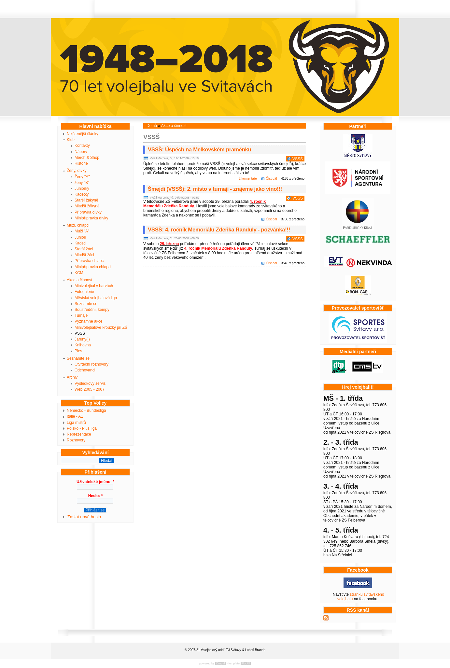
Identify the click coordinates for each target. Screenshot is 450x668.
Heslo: (95, 496)
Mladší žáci (84, 255)
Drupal (220, 663)
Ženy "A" (82, 176)
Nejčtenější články (82, 134)
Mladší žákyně (87, 206)
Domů (152, 125)
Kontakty (82, 145)
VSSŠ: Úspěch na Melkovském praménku (199, 149)
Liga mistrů (76, 422)
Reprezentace (79, 434)
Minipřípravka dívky (91, 218)
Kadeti (80, 243)
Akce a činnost (79, 280)
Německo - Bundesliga (86, 410)
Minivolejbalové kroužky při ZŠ (101, 327)
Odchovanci (85, 370)
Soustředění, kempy (92, 309)
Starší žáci (84, 249)
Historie (81, 163)
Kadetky (82, 194)
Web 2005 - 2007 (90, 389)
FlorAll (246, 663)
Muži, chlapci (78, 225)
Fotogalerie (84, 291)
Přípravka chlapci (90, 260)
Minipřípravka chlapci (93, 267)
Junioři (80, 237)
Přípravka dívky (88, 212)
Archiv (72, 377)
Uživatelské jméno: (95, 482)
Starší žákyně (86, 200)
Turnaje (81, 315)
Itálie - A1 (75, 416)
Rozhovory (76, 440)
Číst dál (271, 178)
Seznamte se (86, 303)
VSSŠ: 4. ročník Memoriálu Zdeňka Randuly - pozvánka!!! (219, 230)
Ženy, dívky (76, 170)
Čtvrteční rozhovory (91, 364)
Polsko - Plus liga (82, 428)
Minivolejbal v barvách (94, 286)
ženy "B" (82, 182)
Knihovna (83, 345)
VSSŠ (80, 333)
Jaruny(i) (82, 339)
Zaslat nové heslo (84, 516)
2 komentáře (248, 178)
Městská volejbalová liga (96, 298)
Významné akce (88, 321)
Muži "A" (82, 231)
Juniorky (82, 188)
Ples (78, 351)
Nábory (81, 151)
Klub (71, 139)
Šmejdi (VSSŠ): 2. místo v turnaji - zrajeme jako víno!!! (215, 189)
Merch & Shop (87, 157)
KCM (79, 273)
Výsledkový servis (90, 383)
